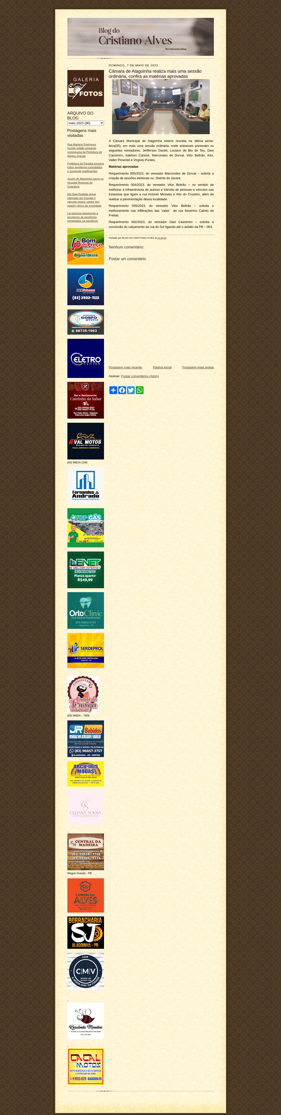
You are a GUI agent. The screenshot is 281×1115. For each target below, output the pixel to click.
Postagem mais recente (125, 367)
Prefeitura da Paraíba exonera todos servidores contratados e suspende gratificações (85, 167)
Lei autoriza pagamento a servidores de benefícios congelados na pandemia (82, 217)
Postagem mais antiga (198, 367)
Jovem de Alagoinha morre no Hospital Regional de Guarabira (85, 182)
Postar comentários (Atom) (140, 376)
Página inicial (162, 367)
